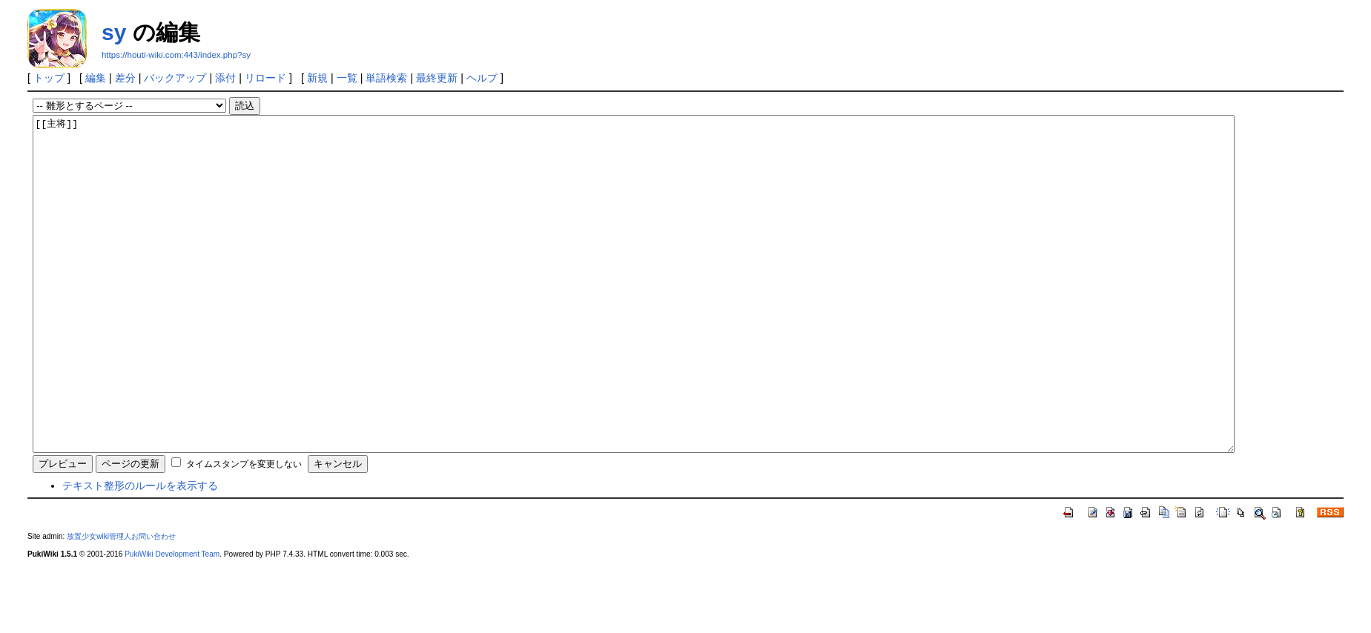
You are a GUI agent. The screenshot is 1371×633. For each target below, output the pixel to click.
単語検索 (386, 78)
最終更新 (436, 78)
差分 (125, 78)
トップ (49, 78)
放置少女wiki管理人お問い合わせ (121, 603)
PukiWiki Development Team (172, 621)
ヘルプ (482, 78)
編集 (95, 78)
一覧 (347, 78)
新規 (317, 78)
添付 (225, 78)
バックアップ (175, 78)
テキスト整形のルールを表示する (140, 552)
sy (114, 32)
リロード (265, 78)
